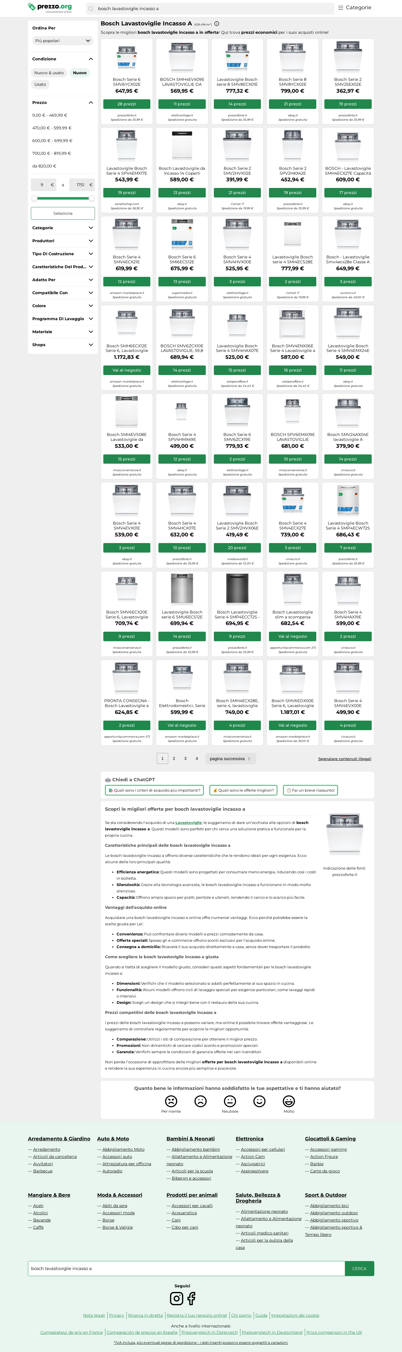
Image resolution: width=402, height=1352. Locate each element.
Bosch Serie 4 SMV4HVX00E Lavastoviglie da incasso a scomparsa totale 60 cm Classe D (237, 259)
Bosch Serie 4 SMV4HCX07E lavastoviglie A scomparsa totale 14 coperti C (182, 526)
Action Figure (324, 1156)
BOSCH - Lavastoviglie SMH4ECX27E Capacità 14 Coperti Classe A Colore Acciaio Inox (348, 171)
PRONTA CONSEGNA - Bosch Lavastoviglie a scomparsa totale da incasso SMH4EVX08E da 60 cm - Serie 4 (126, 703)
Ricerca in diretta (145, 1315)
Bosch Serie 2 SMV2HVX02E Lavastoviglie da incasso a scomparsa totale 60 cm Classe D (237, 171)
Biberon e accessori (191, 1178)
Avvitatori (43, 1163)
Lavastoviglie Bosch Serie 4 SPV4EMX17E (126, 171)
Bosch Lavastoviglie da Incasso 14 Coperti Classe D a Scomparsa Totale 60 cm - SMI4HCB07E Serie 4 (182, 171)
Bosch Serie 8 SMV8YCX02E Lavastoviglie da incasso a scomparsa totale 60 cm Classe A (293, 82)
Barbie (317, 1163)
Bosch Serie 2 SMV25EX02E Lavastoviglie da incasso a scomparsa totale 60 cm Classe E (348, 82)
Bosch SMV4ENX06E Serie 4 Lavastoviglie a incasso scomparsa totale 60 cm (292, 348)
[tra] (42, 184)
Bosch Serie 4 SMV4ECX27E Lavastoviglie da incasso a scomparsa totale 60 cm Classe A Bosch (293, 526)
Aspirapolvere (254, 1171)
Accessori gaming (328, 1149)
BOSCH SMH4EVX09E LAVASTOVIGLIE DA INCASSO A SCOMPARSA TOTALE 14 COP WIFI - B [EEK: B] (182, 82)
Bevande (42, 1220)
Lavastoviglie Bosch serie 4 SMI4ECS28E (292, 259)
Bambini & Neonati (191, 1139)
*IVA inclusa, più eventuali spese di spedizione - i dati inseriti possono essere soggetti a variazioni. (201, 1342)
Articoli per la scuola (192, 1171)
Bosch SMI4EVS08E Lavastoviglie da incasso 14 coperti (127, 437)
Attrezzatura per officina (126, 1163)
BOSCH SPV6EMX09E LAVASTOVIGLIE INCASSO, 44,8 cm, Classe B (293, 437)
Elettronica (249, 1139)
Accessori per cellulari (263, 1149)
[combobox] (214, 8)
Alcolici (40, 1212)
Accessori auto (117, 1156)
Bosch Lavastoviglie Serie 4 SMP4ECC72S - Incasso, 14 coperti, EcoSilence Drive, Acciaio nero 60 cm (237, 615)
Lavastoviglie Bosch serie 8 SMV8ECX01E (237, 82)
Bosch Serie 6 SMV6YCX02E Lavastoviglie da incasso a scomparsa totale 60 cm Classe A (127, 82)
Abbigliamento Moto (123, 1149)
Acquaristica (184, 1212)
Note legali (94, 1315)
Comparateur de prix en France (71, 1332)
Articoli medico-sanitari (265, 1233)
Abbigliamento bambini (196, 1149)
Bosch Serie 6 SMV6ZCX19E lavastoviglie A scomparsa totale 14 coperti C (237, 437)
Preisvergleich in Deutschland (272, 1332)
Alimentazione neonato (264, 1211)
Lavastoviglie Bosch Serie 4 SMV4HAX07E (237, 348)
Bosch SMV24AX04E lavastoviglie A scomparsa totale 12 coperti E (348, 437)
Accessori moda (118, 1212)
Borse (108, 1220)
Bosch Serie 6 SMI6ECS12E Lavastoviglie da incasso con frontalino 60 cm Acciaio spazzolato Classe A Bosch (182, 259)
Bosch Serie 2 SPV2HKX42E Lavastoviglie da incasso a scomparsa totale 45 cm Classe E (292, 171)
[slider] (34, 198)
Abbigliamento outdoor (334, 1212)
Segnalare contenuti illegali (344, 758)
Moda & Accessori (119, 1195)
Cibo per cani (185, 1227)
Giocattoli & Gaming (330, 1139)
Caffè (38, 1227)
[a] (80, 184)
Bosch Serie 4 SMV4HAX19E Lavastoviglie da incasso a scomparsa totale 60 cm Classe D (348, 615)
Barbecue (43, 1171)
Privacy (116, 1315)
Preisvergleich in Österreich (210, 1332)
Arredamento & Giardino (59, 1139)
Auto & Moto (113, 1139)
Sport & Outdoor (326, 1195)
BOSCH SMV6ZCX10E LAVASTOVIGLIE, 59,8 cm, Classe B (181, 348)
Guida (261, 1315)
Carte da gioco (325, 1171)
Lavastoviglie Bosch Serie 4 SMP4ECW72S (348, 526)
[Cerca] (90, 8)
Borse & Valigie (117, 1227)
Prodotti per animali (192, 1195)
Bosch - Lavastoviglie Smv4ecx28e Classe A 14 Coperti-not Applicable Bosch (348, 259)
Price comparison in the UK (334, 1332)
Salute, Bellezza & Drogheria (258, 1198)
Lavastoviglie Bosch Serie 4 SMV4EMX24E (347, 348)
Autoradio (112, 1171)
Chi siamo (241, 1315)
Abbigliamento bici (329, 1205)
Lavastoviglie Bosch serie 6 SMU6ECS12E (182, 615)
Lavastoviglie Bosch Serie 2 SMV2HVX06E (237, 526)
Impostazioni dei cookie (295, 1315)
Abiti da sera (114, 1205)
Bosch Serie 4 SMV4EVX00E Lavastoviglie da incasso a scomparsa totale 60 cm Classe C (348, 703)
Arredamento (46, 1149)
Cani (176, 1220)
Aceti (38, 1205)
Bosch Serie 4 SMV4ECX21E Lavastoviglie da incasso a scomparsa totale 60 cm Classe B (127, 259)
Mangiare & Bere (49, 1195)
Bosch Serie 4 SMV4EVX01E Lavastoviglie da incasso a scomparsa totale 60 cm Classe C (127, 526)
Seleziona (62, 213)
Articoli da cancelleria (55, 1156)
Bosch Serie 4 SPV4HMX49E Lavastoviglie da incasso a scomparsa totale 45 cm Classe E (182, 437)
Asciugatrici (253, 1163)
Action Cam (253, 1156)
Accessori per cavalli (192, 1205)
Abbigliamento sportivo (334, 1220)
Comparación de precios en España (142, 1332)
